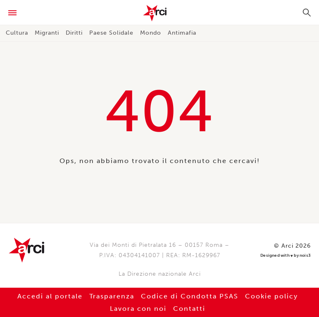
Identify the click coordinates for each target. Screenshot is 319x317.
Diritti (74, 32)
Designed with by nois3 (285, 255)
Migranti (47, 32)
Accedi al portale (50, 296)
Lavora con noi (138, 308)
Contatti (189, 308)
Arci (159, 13)
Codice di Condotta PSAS (189, 296)
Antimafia (182, 32)
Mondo (150, 32)
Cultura (17, 32)
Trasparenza (111, 296)
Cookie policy (271, 296)
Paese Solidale (111, 32)
